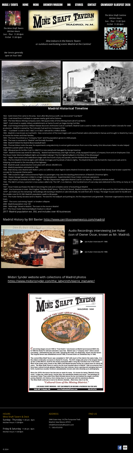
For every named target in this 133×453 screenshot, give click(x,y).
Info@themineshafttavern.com (61, 424)
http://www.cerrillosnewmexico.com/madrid (74, 219)
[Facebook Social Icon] (120, 448)
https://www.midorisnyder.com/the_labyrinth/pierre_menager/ (51, 281)
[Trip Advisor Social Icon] (125, 448)
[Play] (81, 241)
